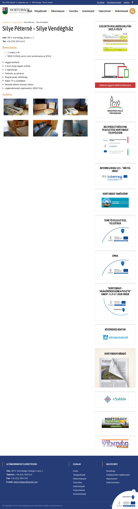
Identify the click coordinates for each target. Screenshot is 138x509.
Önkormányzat (58, 11)
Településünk (40, 11)
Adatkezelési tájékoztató (118, 474)
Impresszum (111, 478)
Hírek (29, 11)
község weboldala (20, 11)
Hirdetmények (121, 11)
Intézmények (88, 11)
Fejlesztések (105, 11)
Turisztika (73, 11)
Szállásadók (16, 22)
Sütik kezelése (112, 482)
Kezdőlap (100, 2)
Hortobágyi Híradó (114, 2)
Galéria (126, 2)
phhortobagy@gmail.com (26, 481)
